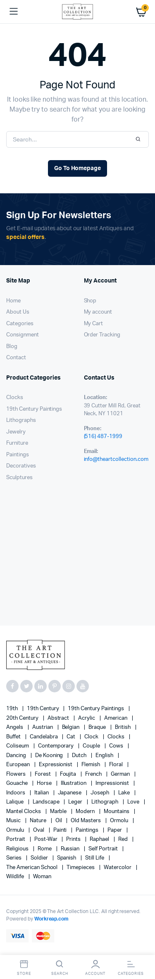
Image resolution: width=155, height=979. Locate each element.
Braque (97, 727)
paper (115, 830)
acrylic (87, 718)
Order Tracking (102, 335)
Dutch (80, 755)
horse (45, 783)
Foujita (69, 774)
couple (92, 746)
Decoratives (21, 466)
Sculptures (19, 477)
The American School (32, 867)
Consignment (22, 335)
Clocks (14, 397)
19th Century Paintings (34, 409)
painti (60, 830)
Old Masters (86, 820)
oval (39, 830)
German (121, 774)
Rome (45, 849)
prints (74, 839)
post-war (46, 839)
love (134, 802)
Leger (75, 802)
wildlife (15, 876)
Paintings (17, 455)
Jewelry (16, 432)
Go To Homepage (77, 168)
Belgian (71, 727)
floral (116, 764)
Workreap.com (51, 918)
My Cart (93, 323)
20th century (23, 718)
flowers (16, 774)
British (123, 727)
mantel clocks (24, 811)
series (14, 858)
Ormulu (15, 830)
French (94, 774)
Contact (16, 357)
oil (59, 820)
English (104, 755)
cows (116, 746)
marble (59, 811)
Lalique (15, 802)
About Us (17, 312)
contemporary (56, 746)
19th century (43, 708)
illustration (74, 783)
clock (92, 737)
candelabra (44, 737)
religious (18, 849)
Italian (42, 793)
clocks (116, 737)
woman (42, 876)
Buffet (14, 737)
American (116, 718)
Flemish (91, 764)
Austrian (43, 727)
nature (39, 820)
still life (95, 858)
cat (71, 737)
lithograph (105, 802)
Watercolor (118, 867)
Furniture (17, 443)
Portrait (16, 839)
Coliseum (18, 746)
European (18, 764)
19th (12, 708)
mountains (117, 811)
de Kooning (49, 755)
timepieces (81, 867)
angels (15, 727)
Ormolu (119, 820)
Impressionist (112, 783)
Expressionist (56, 764)
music (14, 820)
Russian (71, 849)
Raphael (100, 839)
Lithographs (21, 420)
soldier (40, 858)
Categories (19, 323)
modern (86, 811)
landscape (47, 802)
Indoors (16, 793)
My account (98, 312)
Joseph (100, 793)
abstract (59, 718)
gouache (17, 783)
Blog (11, 346)
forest (43, 774)
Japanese (70, 793)
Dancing (16, 755)
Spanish (67, 858)
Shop (90, 301)
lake (124, 793)
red (123, 839)
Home (13, 301)
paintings (88, 830)
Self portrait (103, 849)
